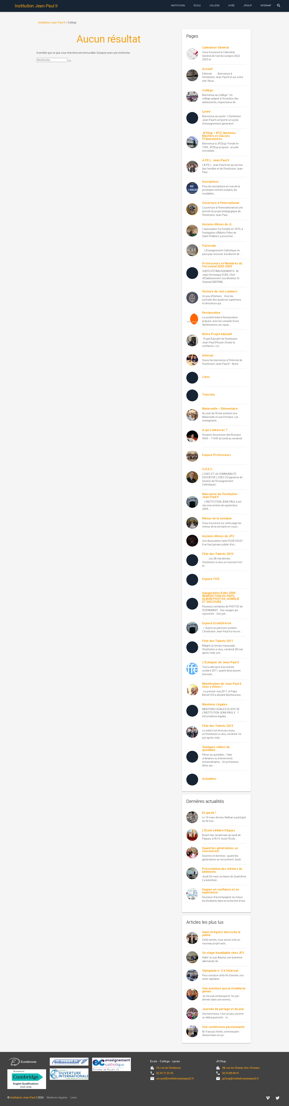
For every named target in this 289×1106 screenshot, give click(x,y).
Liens (73, 1097)
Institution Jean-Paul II (23, 1097)
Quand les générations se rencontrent (220, 849)
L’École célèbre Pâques (218, 830)
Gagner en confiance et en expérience (220, 891)
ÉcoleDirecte (21, 1061)
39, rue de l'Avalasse (168, 1067)
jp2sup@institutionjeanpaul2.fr (240, 1078)
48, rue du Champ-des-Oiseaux (241, 1067)
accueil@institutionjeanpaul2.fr (175, 1078)
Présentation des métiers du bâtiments (222, 870)
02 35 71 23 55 (164, 1073)
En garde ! (209, 812)
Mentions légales (57, 1097)
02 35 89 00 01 (230, 1073)
